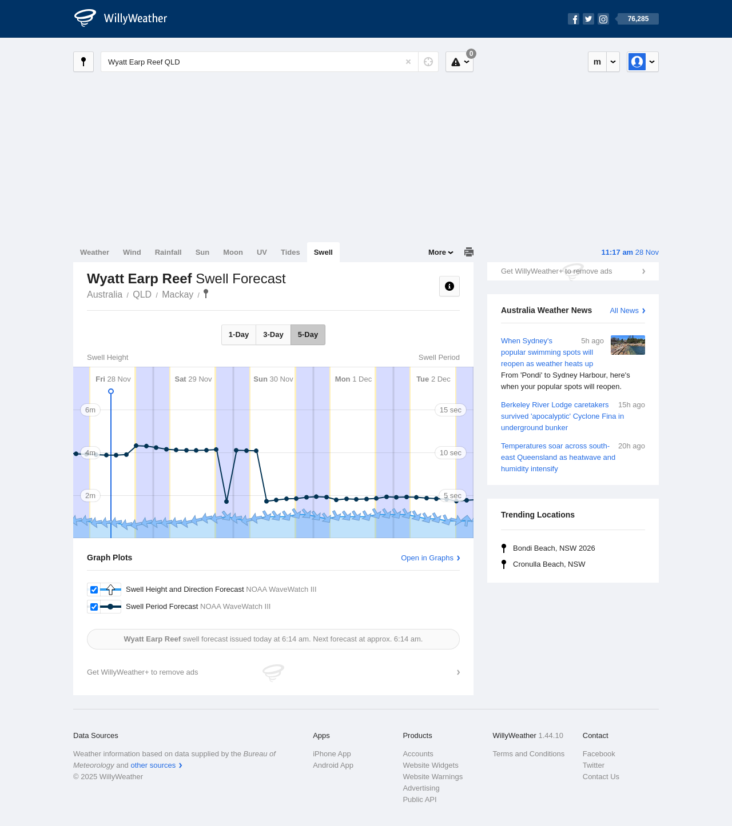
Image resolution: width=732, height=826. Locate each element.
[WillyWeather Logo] (127, 19)
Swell (323, 252)
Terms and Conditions (529, 753)
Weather (94, 252)
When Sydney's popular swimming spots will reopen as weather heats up (573, 363)
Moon (233, 252)
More (437, 252)
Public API (419, 799)
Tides (290, 252)
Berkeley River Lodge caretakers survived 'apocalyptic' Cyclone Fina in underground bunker (573, 415)
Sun (203, 252)
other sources (153, 765)
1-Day (239, 334)
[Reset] (408, 61)
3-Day (273, 334)
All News (624, 310)
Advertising (421, 788)
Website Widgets (430, 765)
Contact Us (601, 776)
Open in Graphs (427, 558)
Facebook (599, 753)
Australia (104, 294)
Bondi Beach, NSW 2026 (554, 548)
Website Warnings (433, 776)
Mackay (177, 294)
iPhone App (332, 753)
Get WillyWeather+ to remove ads (556, 271)
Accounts (418, 753)
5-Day (308, 334)
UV (262, 252)
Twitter (593, 765)
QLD (142, 294)
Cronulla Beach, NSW (549, 564)
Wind (132, 252)
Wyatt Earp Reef (206, 293)
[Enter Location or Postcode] (270, 61)
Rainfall (168, 252)
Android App (333, 765)
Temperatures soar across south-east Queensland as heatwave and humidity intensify (573, 456)
